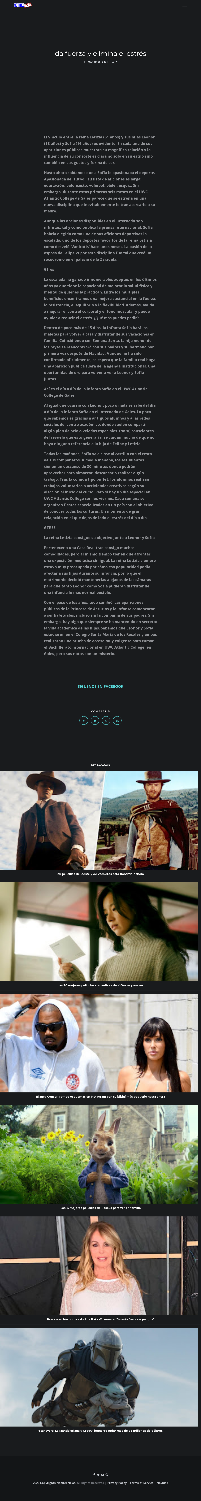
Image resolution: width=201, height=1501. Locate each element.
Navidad (162, 1483)
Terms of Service (141, 1483)
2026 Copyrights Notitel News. (54, 1483)
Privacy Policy (117, 1483)
